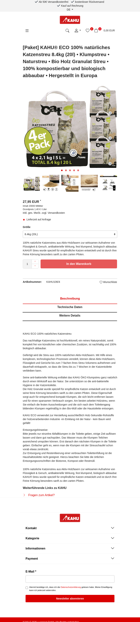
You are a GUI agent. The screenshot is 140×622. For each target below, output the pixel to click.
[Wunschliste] (87, 30)
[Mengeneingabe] (27, 264)
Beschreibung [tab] (70, 298)
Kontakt (70, 528)
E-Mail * (31, 571)
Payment (70, 558)
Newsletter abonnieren (70, 598)
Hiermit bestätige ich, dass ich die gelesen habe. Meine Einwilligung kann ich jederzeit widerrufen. (70, 588)
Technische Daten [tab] (69, 307)
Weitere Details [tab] (69, 315)
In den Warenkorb (78, 263)
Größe (26, 227)
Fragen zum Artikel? (41, 495)
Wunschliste (108, 282)
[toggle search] (67, 30)
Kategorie (70, 538)
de (69, 9)
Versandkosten (56, 212)
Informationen (70, 548)
